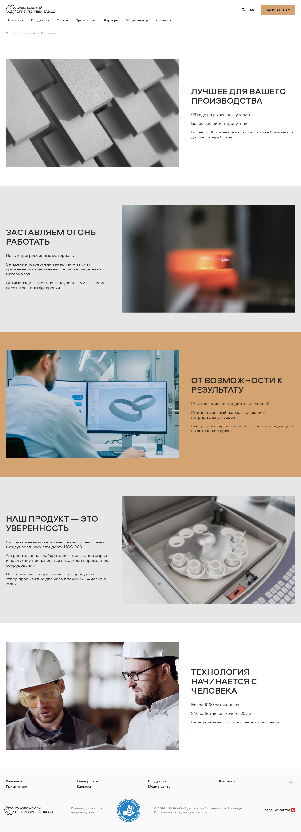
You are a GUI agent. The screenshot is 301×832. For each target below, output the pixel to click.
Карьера (111, 20)
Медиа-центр (137, 20)
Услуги (62, 20)
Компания (15, 20)
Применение (86, 20)
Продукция (40, 20)
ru (252, 10)
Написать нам (277, 10)
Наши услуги (87, 781)
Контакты (163, 20)
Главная (11, 33)
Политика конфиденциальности (180, 812)
